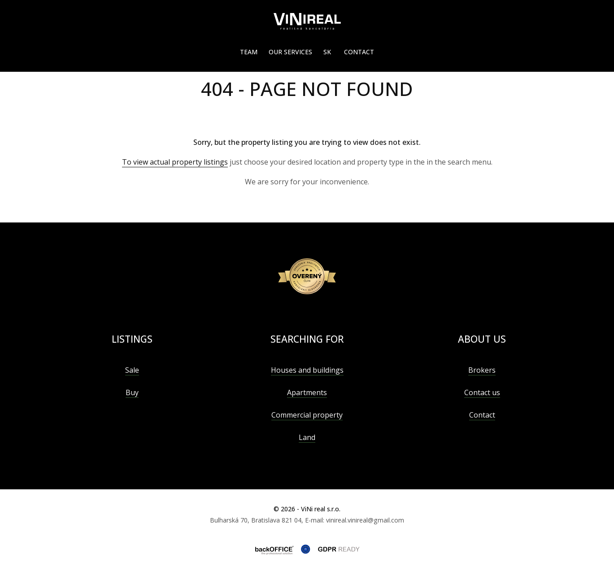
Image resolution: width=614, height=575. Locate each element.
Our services (290, 52)
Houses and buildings (307, 370)
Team (248, 52)
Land (307, 437)
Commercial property (307, 415)
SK (327, 52)
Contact (359, 52)
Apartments (307, 392)
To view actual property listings (175, 162)
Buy (132, 392)
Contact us (482, 392)
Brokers (482, 370)
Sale (132, 370)
